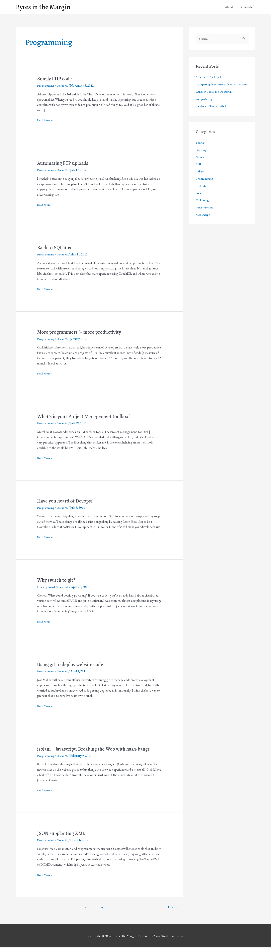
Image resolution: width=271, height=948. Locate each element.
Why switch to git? (57, 580)
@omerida (245, 7)
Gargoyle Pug (204, 106)
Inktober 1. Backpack (209, 78)
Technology (203, 207)
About (229, 7)
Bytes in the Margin (44, 7)
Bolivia (200, 150)
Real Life (201, 193)
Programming (45, 86)
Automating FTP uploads (63, 163)
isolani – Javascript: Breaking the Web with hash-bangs (95, 749)
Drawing (201, 157)
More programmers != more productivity (81, 332)
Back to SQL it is (54, 248)
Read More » (45, 120)
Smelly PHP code (55, 79)
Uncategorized (46, 587)
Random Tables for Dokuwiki (214, 99)
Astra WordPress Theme (168, 936)
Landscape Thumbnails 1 (211, 113)
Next (172, 907)
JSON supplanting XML (62, 833)
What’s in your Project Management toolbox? (86, 416)
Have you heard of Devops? (66, 501)
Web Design (203, 222)
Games (200, 164)
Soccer (200, 200)
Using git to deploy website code (71, 665)
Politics (200, 178)
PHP (199, 171)
